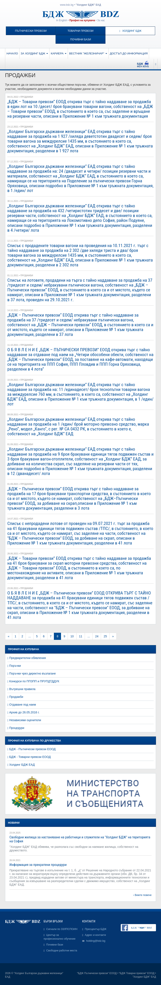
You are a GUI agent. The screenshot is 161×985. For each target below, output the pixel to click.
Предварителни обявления (27, 658)
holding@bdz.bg (95, 940)
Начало (12, 53)
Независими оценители (25, 720)
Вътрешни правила (22, 689)
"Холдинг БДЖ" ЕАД (88, 4)
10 (72, 636)
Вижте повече (143, 895)
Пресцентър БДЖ (95, 929)
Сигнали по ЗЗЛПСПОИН (61, 929)
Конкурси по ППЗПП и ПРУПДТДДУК (34, 681)
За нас (101, 20)
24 (97, 636)
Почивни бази (80, 39)
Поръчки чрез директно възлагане (32, 673)
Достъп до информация (129, 53)
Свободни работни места (61, 950)
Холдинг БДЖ (130, 30)
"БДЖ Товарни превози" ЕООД (136, 973)
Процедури (16, 728)
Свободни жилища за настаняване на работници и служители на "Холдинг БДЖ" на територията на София (79, 839)
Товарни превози (80, 30)
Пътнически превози (31, 30)
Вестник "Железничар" (88, 53)
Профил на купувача (82, 20)
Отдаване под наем (22, 704)
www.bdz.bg (66, 4)
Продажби (16, 696)
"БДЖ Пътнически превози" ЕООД (97, 973)
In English (61, 20)
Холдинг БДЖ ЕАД (22, 764)
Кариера (58, 53)
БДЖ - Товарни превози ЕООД (30, 757)
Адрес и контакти (95, 935)
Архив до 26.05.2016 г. (24, 712)
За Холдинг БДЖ (34, 53)
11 (80, 636)
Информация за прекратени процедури (38, 865)
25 (105, 636)
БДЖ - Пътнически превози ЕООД (32, 749)
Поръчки (15, 665)
